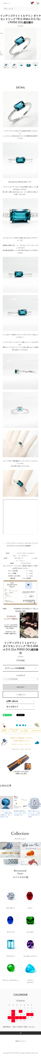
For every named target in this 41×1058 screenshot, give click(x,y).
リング (11, 8)
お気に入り (20, 694)
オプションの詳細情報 (15, 668)
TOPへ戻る (20, 1033)
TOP (5, 8)
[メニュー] (37, 3)
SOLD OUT (20, 687)
